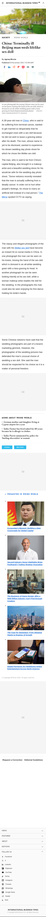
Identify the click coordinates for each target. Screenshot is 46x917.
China (26, 120)
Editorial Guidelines (33, 760)
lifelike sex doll (22, 248)
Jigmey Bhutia (10, 59)
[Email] (28, 67)
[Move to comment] (33, 67)
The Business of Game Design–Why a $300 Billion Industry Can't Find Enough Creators (24, 598)
